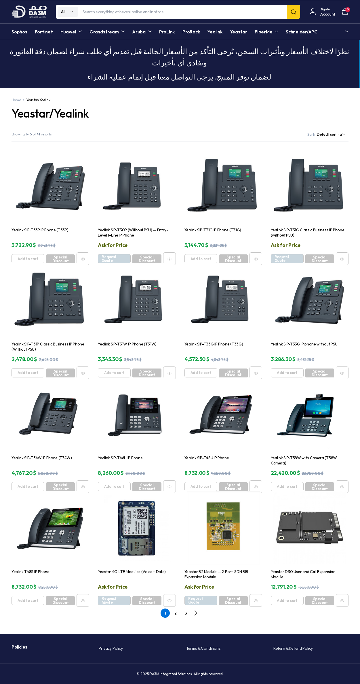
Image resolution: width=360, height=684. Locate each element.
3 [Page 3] (186, 613)
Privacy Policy (111, 648)
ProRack (191, 32)
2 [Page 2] (175, 613)
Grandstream (104, 32)
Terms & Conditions (203, 648)
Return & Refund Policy (293, 648)
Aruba (139, 32)
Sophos (19, 32)
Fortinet (44, 32)
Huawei (68, 32)
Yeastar (238, 32)
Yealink (214, 32)
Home (16, 100)
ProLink (167, 32)
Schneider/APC (301, 32)
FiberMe (263, 32)
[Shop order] (332, 134)
